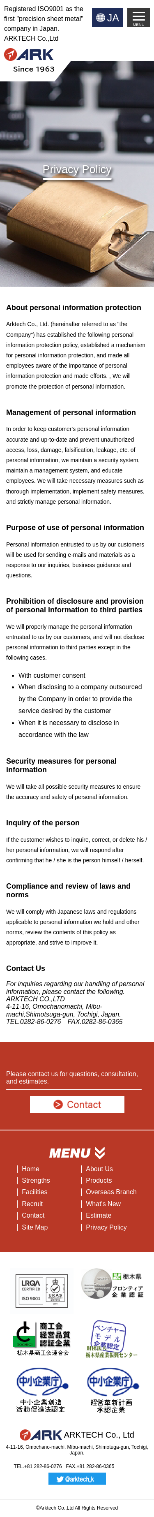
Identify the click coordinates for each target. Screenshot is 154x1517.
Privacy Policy (106, 1227)
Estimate (98, 1215)
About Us (99, 1168)
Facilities (34, 1191)
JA (113, 17)
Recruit (32, 1203)
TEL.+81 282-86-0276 (38, 1466)
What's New (103, 1203)
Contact (33, 1215)
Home (30, 1168)
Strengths (36, 1180)
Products (99, 1180)
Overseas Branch (111, 1191)
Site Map (35, 1227)
